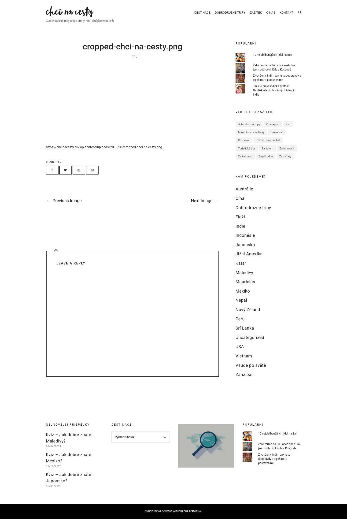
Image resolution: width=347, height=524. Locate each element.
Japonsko (245, 249)
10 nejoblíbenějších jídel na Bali (272, 59)
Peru (240, 323)
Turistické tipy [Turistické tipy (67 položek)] (246, 153)
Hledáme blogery (206, 445)
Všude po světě (251, 370)
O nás (270, 14)
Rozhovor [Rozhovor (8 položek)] (244, 145)
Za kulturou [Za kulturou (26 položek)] (245, 161)
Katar (241, 268)
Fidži (240, 221)
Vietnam (244, 361)
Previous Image (64, 208)
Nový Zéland (248, 314)
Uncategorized (250, 342)
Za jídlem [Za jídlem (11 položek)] (267, 153)
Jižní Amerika (249, 258)
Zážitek (256, 14)
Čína (240, 203)
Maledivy (244, 277)
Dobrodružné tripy (230, 14)
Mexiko (243, 296)
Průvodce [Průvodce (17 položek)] (276, 137)
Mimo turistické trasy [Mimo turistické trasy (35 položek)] (251, 137)
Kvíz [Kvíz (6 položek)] (288, 129)
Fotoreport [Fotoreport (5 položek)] (272, 129)
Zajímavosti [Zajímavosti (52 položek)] (287, 153)
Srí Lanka (245, 333)
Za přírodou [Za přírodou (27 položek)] (265, 161)
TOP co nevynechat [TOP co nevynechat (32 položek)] (268, 145)
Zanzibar (244, 379)
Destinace (202, 14)
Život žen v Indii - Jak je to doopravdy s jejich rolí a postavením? (274, 464)
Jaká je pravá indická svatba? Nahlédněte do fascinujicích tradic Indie (274, 95)
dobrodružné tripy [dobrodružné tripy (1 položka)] (249, 129)
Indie (240, 231)
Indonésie (245, 240)
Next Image (205, 208)
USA (240, 351)
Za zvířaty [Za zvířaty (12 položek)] (285, 161)
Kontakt (286, 14)
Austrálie (244, 194)
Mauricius (245, 286)
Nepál (241, 305)
